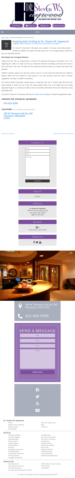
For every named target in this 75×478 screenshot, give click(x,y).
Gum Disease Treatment (16, 453)
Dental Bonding (13, 439)
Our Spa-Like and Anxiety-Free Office (20, 470)
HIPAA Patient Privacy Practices (51, 464)
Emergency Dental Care (15, 449)
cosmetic (41, 94)
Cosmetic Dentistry (14, 435)
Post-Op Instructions (14, 468)
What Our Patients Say (48, 423)
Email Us (30, 25)
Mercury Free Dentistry (48, 437)
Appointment (58, 25)
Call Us (16, 25)
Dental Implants (13, 443)
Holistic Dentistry (13, 456)
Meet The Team (13, 427)
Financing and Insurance (16, 466)
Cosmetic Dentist (36, 43)
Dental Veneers (13, 445)
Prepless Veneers (46, 443)
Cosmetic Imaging (14, 437)
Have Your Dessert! (8, 134)
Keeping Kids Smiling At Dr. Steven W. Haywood (41, 41)
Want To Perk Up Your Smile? (64, 134)
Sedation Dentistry (47, 449)
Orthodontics (45, 441)
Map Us (44, 25)
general (32, 94)
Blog (7, 37)
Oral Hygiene (56, 43)
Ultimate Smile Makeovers (49, 456)
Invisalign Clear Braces (15, 458)
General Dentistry (14, 451)
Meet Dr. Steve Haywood (16, 425)
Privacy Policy (45, 466)
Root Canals (45, 447)
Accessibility (45, 468)
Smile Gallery (12, 429)
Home (3, 37)
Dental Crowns (13, 441)
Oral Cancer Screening (48, 439)
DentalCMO (52, 474)
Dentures (11, 447)
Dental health (46, 43)
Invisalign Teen (45, 435)
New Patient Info (13, 464)
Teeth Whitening (46, 451)
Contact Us (44, 427)
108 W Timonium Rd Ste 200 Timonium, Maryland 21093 (18, 116)
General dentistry (24, 43)
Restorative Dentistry (47, 445)
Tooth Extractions (46, 453)
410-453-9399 (10, 103)
